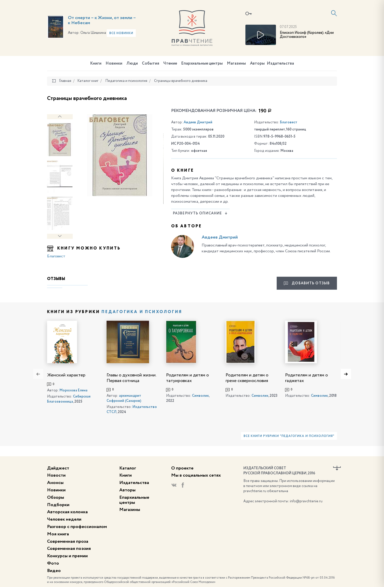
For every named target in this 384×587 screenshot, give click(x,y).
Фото (53, 563)
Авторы (257, 64)
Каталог (127, 468)
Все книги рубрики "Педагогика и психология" (289, 436)
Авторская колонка (67, 512)
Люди (132, 64)
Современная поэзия (69, 548)
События (150, 64)
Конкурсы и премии (67, 556)
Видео (54, 570)
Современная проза (67, 541)
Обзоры (55, 497)
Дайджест (58, 468)
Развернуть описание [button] (200, 213)
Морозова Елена (73, 390)
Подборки (58, 505)
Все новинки (121, 33)
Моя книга (58, 534)
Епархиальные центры (202, 64)
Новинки (114, 64)
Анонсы (55, 482)
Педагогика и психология (141, 312)
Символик (200, 396)
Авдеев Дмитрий (198, 122)
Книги (95, 64)
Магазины (236, 64)
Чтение (170, 64)
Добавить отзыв (307, 283)
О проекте (182, 468)
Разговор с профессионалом (77, 526)
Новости (56, 475)
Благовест (56, 256)
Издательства (280, 64)
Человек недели (64, 519)
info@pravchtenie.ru (306, 501)
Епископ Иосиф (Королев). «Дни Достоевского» (307, 35)
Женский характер (66, 375)
